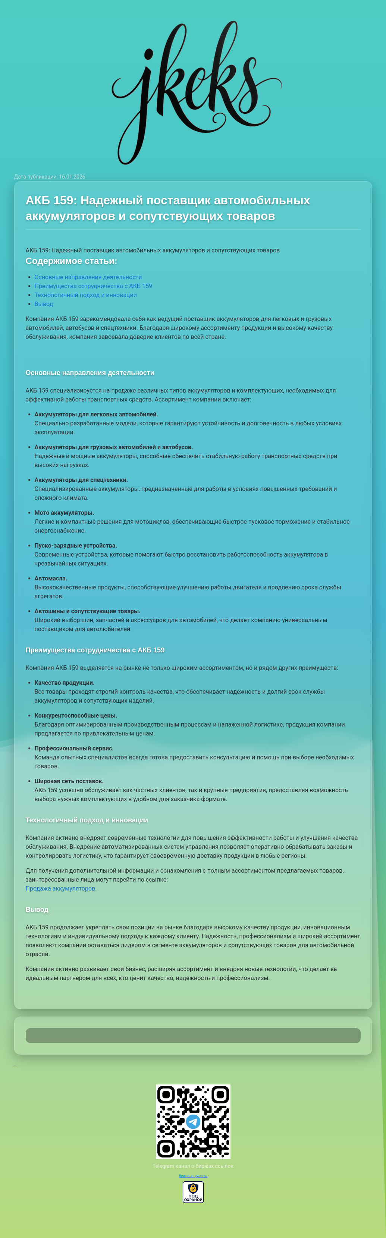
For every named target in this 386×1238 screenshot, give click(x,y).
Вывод (44, 304)
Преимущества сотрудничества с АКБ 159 (94, 286)
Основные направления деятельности (88, 277)
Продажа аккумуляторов (60, 888)
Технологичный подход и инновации (86, 295)
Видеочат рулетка (193, 1176)
